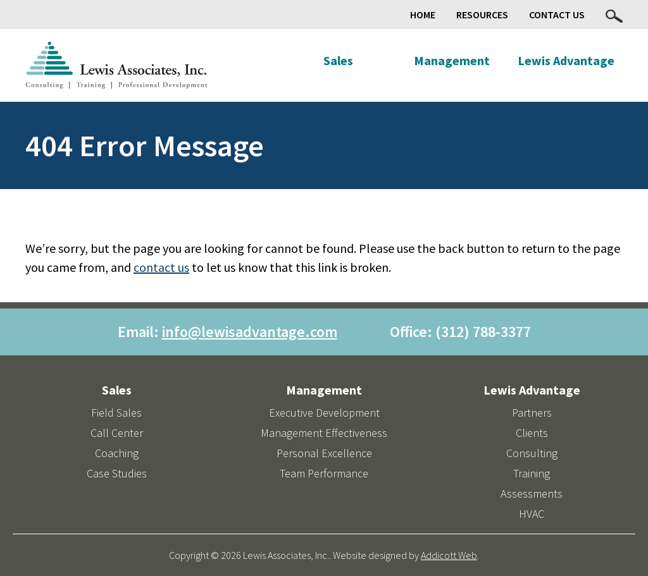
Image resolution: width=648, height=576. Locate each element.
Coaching (117, 453)
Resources (482, 14)
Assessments (532, 493)
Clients (532, 433)
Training (531, 473)
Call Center (116, 433)
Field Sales (116, 412)
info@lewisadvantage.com (249, 331)
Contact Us (557, 14)
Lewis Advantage (566, 60)
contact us (161, 267)
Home (422, 14)
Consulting (532, 453)
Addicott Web (449, 555)
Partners (532, 412)
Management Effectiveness (324, 433)
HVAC (531, 513)
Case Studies (117, 473)
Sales (338, 60)
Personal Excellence (324, 453)
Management (452, 60)
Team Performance (324, 473)
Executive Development (324, 412)
